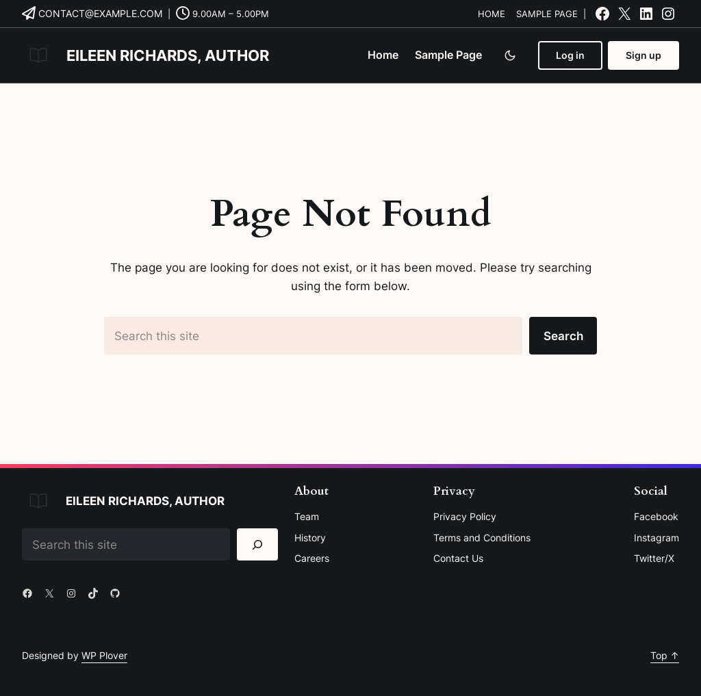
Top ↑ (664, 655)
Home (491, 13)
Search (563, 335)
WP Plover (104, 655)
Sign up (643, 55)
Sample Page (547, 13)
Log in (570, 55)
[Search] (257, 544)
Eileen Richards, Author (167, 55)
